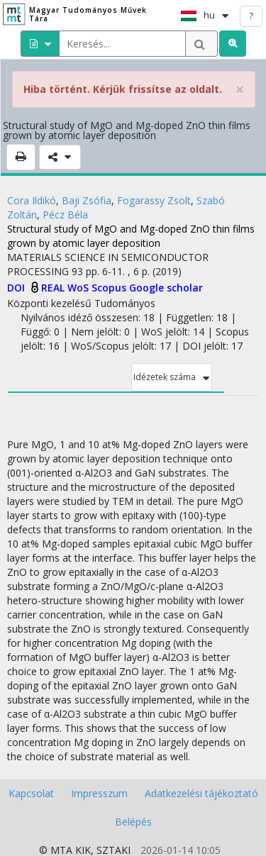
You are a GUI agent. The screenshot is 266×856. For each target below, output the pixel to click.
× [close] (239, 89)
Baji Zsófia (86, 200)
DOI (17, 287)
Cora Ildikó (31, 200)
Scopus (110, 287)
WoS (79, 287)
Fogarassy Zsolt (154, 200)
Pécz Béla (65, 214)
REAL (54, 287)
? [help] (251, 15)
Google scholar (166, 287)
